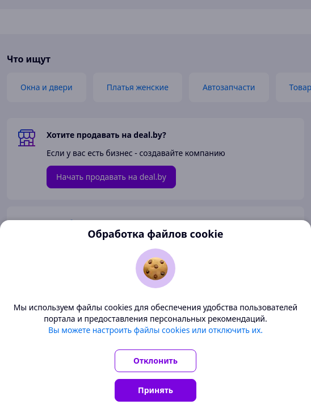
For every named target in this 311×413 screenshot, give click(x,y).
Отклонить (155, 360)
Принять (155, 390)
